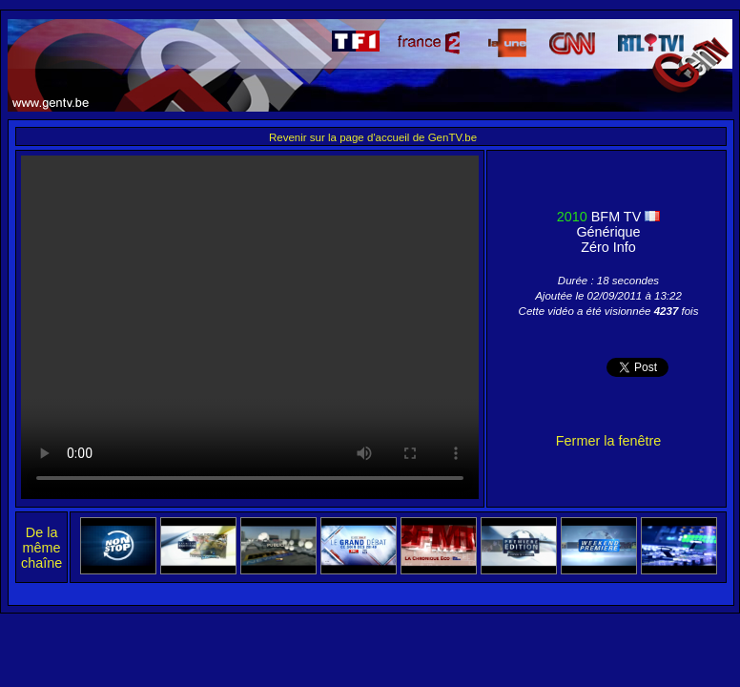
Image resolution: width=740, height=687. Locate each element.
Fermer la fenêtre (608, 440)
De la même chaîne (41, 548)
